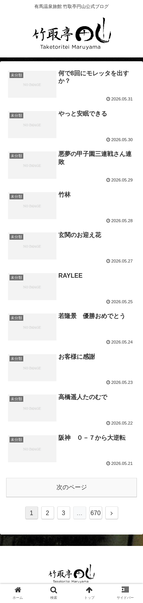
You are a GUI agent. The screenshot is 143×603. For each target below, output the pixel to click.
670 (95, 513)
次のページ (71, 487)
